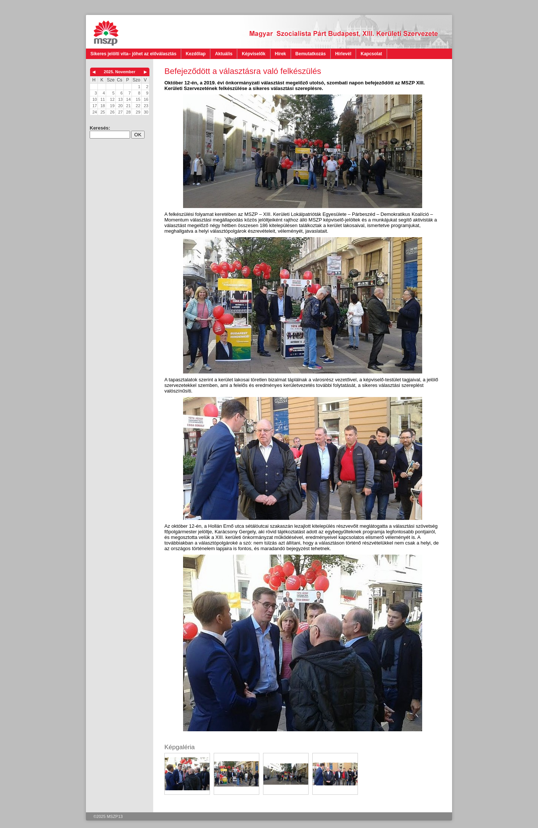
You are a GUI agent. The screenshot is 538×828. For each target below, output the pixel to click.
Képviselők (253, 53)
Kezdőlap (195, 53)
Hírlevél (343, 53)
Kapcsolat (371, 53)
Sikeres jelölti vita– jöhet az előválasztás (133, 53)
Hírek (280, 53)
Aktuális (223, 53)
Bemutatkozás (311, 53)
